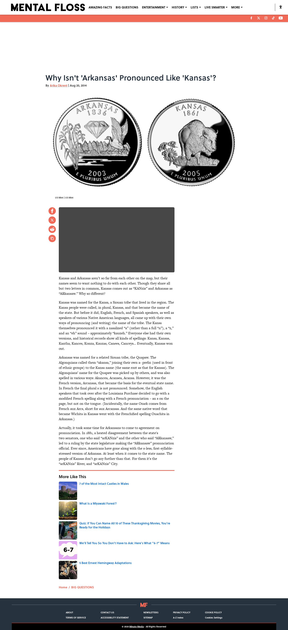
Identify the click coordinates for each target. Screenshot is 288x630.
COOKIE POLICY (213, 612)
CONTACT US (107, 612)
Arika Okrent (58, 85)
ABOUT (69, 612)
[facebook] (251, 18)
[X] (258, 18)
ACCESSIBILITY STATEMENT (115, 617)
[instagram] (265, 18)
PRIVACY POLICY (181, 612)
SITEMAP (148, 617)
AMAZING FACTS (100, 7)
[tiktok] (273, 18)
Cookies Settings (213, 617)
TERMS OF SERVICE (76, 617)
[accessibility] (280, 7)
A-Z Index (178, 617)
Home (63, 587)
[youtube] (281, 18)
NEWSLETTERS (150, 612)
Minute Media (136, 626)
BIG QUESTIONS (127, 7)
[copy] (52, 238)
